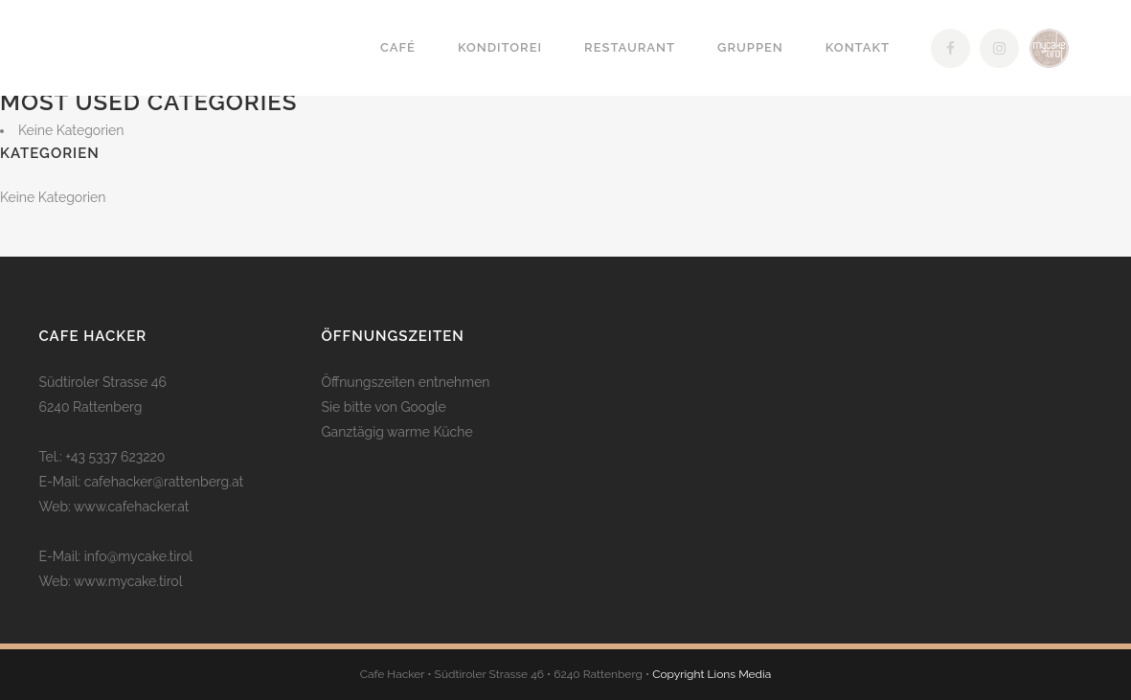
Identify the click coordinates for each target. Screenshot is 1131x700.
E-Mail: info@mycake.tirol (116, 556)
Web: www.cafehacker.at (114, 506)
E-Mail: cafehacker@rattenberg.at (141, 481)
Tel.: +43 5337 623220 (102, 456)
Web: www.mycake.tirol (111, 581)
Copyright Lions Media (711, 674)
